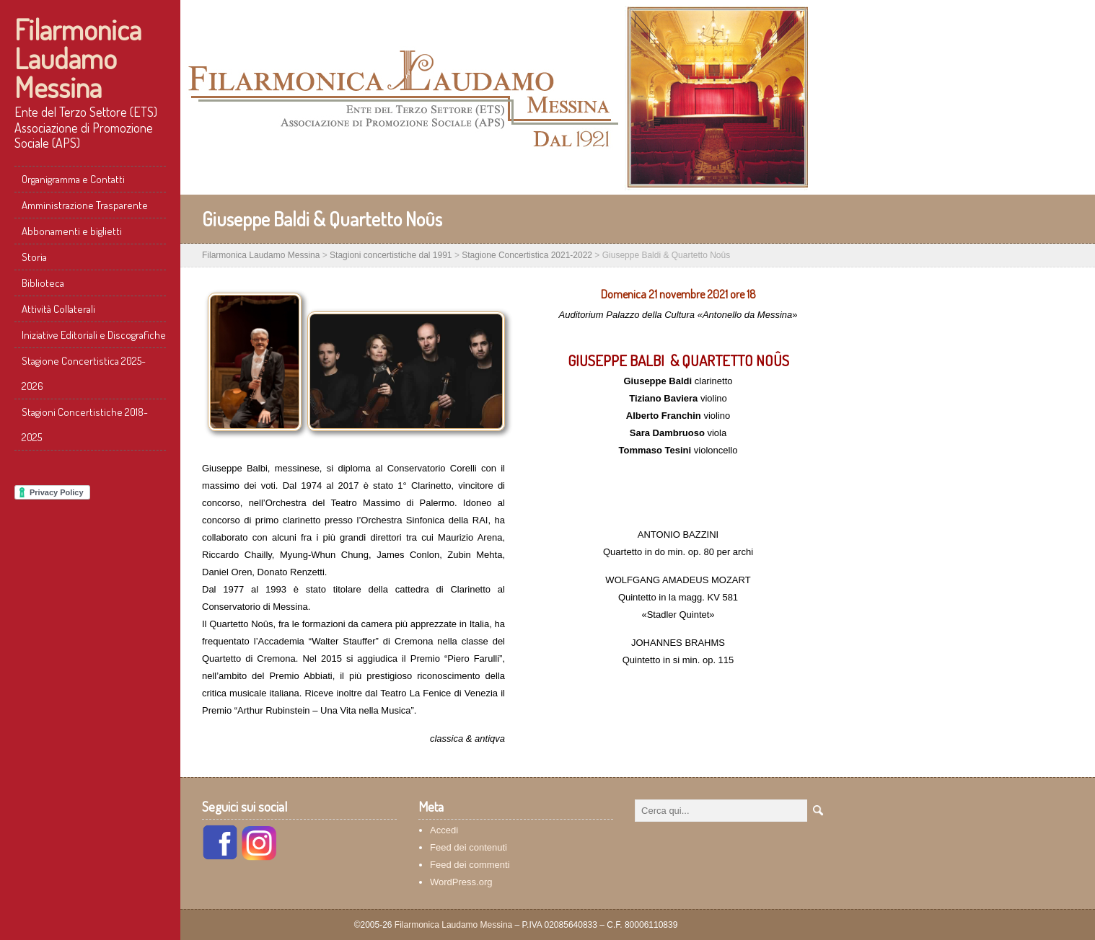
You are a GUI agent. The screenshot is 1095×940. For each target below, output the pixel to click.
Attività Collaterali (58, 309)
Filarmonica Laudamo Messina (77, 58)
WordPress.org (461, 882)
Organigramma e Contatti (73, 179)
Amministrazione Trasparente (85, 205)
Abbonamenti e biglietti (72, 231)
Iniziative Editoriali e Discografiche (94, 335)
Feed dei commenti (470, 864)
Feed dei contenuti (468, 847)
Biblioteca (43, 283)
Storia (34, 257)
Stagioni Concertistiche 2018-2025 (85, 424)
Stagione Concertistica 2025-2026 (84, 373)
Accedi (444, 830)
